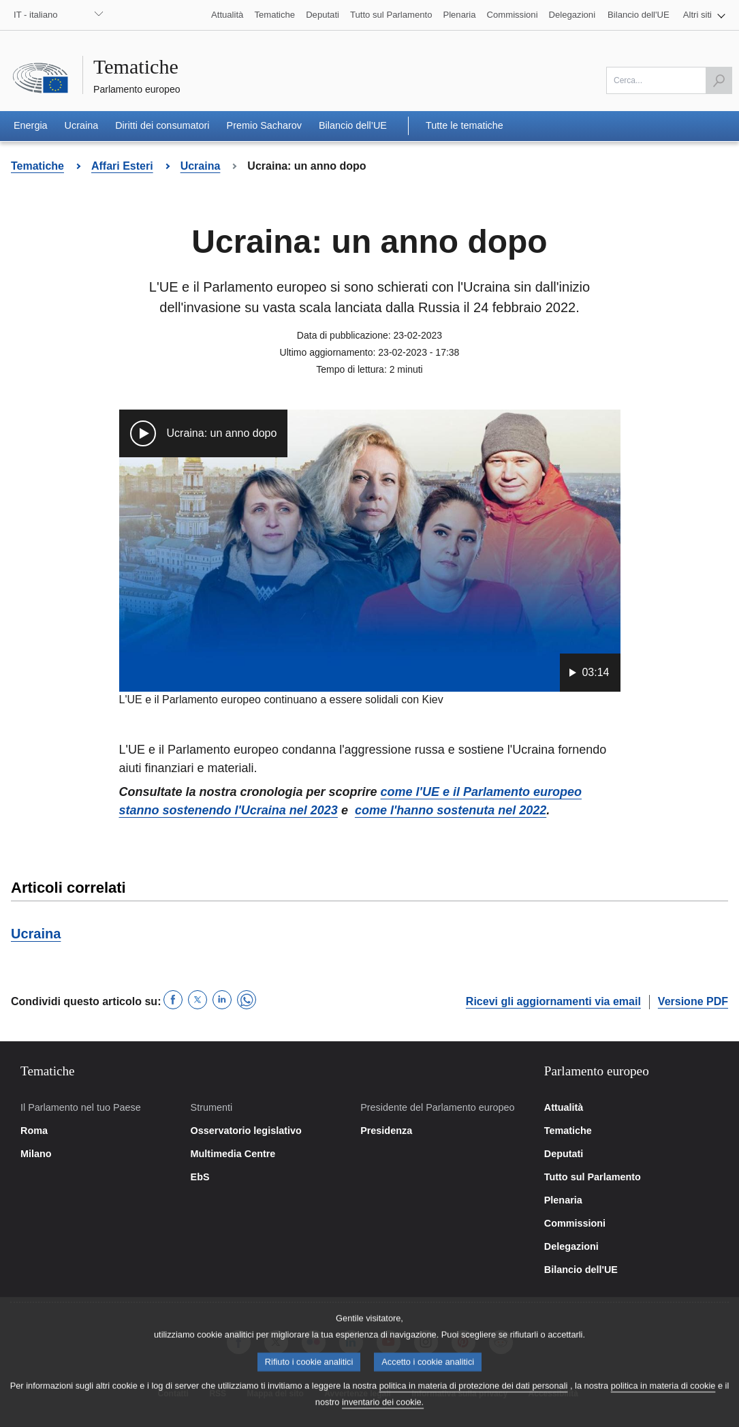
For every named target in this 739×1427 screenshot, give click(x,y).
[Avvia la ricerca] (719, 80)
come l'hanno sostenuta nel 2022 (450, 810)
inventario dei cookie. (383, 1414)
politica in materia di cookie (663, 1397)
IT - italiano (36, 15)
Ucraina (36, 933)
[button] (704, 15)
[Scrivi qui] (669, 80)
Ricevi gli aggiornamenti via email (553, 1001)
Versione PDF (693, 1001)
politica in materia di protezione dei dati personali (473, 1397)
